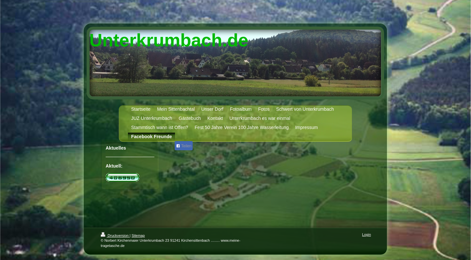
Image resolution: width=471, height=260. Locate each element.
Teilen (183, 146)
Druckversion (115, 235)
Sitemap (138, 235)
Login (366, 234)
